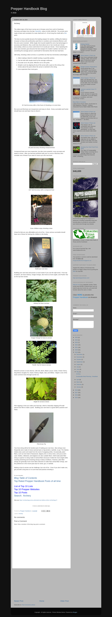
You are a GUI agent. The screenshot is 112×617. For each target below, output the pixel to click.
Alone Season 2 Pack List (88, 55)
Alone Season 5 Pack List (88, 123)
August (78, 364)
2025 (76, 337)
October (78, 359)
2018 (76, 390)
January (78, 387)
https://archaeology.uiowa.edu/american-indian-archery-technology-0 (38, 500)
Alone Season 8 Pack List (88, 111)
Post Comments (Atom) (28, 605)
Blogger (75, 612)
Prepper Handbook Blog (29, 9)
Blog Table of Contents (25, 478)
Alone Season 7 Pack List (88, 78)
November (79, 357)
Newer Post (18, 601)
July (77, 367)
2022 (76, 345)
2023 (76, 342)
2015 (76, 397)
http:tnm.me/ (76, 284)
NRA (74, 271)
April (77, 379)
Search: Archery (22, 495)
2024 (76, 340)
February (79, 384)
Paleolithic (38, 31)
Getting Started (85, 44)
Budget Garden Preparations (89, 66)
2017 (76, 392)
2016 (76, 395)
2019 (76, 352)
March (78, 382)
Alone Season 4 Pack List (88, 135)
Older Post (64, 601)
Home (41, 601)
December (79, 354)
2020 (76, 350)
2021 (76, 347)
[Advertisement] (41, 584)
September (79, 362)
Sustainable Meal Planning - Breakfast (87, 376)
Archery (21, 513)
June (78, 369)
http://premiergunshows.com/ (81, 278)
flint (65, 33)
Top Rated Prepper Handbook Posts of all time (37, 481)
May (77, 371)
